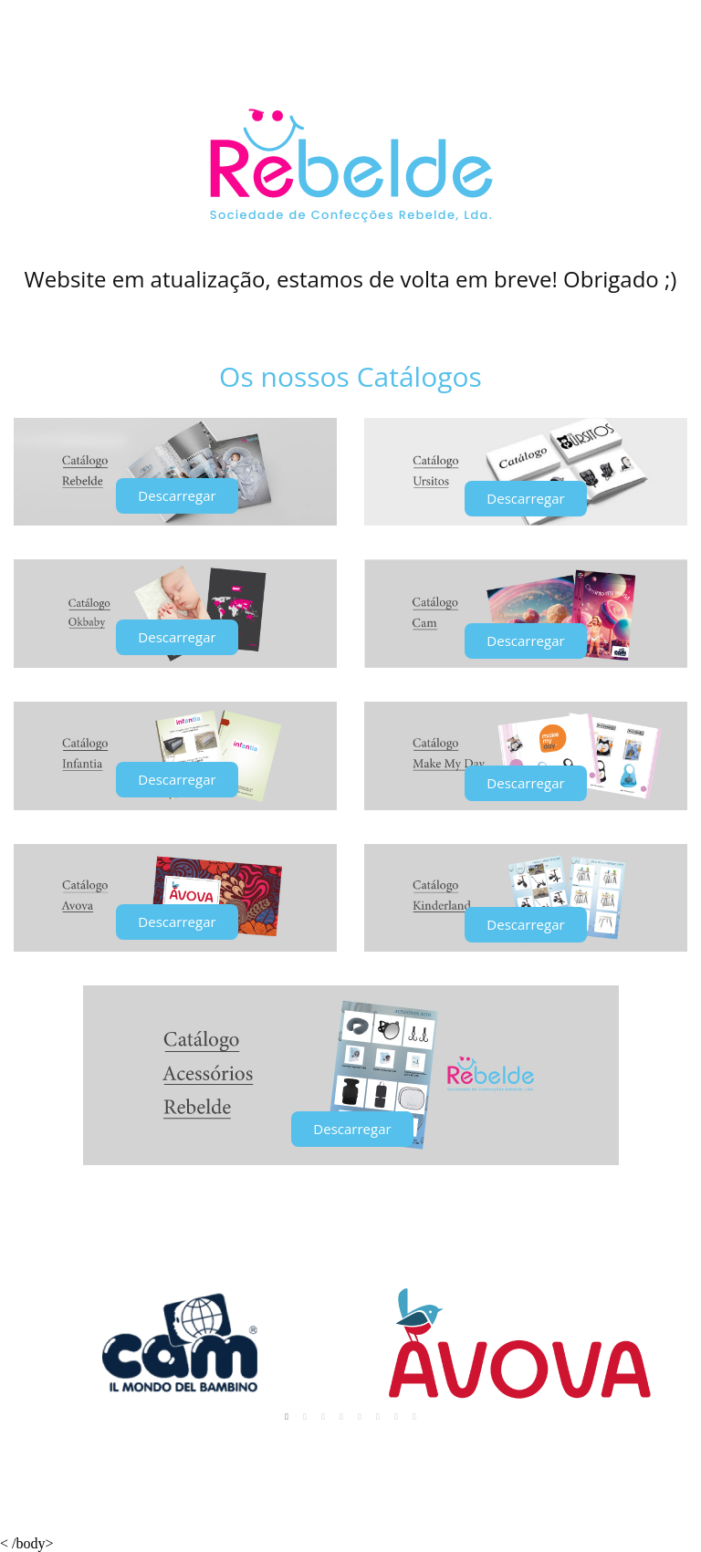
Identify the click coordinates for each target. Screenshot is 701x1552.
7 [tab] (396, 1417)
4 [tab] (341, 1417)
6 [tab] (378, 1417)
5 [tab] (359, 1417)
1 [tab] (286, 1417)
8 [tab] (414, 1417)
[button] (176, 496)
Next (663, 1343)
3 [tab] (323, 1417)
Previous (38, 1343)
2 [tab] (305, 1417)
